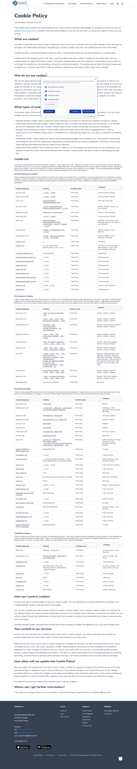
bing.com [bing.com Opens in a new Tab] (19, 577)
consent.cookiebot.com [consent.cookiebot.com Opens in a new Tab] (24, 253)
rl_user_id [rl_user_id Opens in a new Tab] (46, 363)
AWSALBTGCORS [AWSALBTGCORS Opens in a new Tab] (49, 556)
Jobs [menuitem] (62, 714)
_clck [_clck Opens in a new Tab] (44, 315)
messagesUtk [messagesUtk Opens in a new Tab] (48, 415)
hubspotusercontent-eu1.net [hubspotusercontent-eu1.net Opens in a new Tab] (26, 281)
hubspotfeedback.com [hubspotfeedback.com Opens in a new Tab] (24, 517)
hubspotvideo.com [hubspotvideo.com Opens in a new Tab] (22, 273)
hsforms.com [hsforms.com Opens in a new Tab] (20, 485)
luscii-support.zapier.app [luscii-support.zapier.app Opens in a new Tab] (25, 503)
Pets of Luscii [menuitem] (64, 717)
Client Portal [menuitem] (86, 720)
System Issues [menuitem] (87, 711)
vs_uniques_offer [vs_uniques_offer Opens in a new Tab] (49, 558)
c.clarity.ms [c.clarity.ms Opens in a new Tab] (20, 507)
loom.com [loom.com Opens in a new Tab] (19, 477)
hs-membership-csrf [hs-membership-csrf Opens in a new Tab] (56, 230)
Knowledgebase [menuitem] (87, 714)
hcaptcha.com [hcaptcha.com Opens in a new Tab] (21, 269)
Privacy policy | (64, 755)
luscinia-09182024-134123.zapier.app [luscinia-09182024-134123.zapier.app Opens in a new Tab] (23, 526)
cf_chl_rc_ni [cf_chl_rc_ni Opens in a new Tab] (55, 550)
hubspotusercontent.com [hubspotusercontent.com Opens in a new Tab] (25, 261)
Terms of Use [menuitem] (86, 725)
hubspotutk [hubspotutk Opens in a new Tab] (47, 404)
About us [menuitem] (63, 711)
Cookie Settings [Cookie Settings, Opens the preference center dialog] (50, 104)
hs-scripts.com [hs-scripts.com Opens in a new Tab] (21, 499)
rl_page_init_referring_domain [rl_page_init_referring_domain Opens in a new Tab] (53, 361)
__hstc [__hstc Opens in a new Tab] (56, 319)
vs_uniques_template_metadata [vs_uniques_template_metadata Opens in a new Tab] (54, 410)
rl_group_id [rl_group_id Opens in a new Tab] (47, 440)
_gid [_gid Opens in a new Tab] (52, 363)
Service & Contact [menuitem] (86, 4)
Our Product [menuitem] (72, 4)
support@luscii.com (20, 741)
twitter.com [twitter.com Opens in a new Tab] (20, 586)
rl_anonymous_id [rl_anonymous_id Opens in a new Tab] (49, 326)
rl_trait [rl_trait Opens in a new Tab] (51, 354)
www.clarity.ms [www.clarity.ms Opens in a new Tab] (21, 473)
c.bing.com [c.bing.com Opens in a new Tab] (20, 590)
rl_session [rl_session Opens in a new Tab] (63, 224)
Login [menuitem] (111, 4)
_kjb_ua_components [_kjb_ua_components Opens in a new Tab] (57, 236)
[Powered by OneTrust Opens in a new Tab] (90, 117)
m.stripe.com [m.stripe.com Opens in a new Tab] (20, 242)
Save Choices (49, 111)
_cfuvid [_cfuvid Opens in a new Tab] (52, 193)
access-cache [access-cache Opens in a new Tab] (57, 212)
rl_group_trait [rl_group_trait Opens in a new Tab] (48, 366)
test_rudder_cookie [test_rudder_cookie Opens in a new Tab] (50, 441)
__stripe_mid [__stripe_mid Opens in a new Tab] (47, 408)
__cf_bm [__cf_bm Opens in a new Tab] (46, 193)
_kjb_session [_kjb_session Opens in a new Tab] (67, 408)
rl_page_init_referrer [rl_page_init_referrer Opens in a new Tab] (50, 328)
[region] (69, 97)
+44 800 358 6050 (25, 733)
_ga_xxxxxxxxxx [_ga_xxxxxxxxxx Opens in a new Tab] (48, 330)
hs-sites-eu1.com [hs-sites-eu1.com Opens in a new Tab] (22, 513)
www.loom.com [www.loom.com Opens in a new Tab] (21, 459)
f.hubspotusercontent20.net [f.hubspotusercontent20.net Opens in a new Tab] (26, 257)
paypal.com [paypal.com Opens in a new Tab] (20, 246)
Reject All (75, 111)
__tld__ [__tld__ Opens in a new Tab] (67, 445)
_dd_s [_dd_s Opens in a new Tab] (53, 325)
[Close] (95, 79)
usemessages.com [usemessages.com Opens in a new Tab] (22, 489)
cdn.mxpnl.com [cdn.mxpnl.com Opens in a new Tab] (21, 382)
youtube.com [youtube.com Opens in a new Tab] (20, 566)
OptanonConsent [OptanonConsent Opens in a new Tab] (49, 201)
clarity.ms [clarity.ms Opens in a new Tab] (19, 481)
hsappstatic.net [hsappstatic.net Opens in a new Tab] (21, 521)
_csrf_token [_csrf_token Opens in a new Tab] (54, 238)
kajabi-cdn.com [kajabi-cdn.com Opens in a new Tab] (21, 265)
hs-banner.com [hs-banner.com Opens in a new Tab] (21, 581)
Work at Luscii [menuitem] (101, 4)
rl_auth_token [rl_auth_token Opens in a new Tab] (48, 224)
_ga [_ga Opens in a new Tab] (59, 328)
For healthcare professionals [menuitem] (53, 4)
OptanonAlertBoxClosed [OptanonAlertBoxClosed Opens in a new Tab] (51, 202)
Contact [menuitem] (84, 723)
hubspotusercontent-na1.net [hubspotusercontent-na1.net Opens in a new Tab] (26, 277)
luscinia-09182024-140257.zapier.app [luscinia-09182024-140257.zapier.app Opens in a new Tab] (23, 450)
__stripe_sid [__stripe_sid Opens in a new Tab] (57, 408)
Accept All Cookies (88, 111)
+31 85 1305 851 (24, 730)
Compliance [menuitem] (108, 714)
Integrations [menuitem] (86, 717)
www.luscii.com (28, 31)
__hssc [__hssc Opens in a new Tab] (45, 319)
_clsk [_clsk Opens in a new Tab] (45, 313)
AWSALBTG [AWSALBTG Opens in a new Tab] (61, 556)
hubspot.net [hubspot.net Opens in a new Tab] (20, 289)
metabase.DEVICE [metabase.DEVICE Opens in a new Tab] (49, 436)
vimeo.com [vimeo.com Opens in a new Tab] (20, 465)
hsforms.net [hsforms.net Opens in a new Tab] (20, 469)
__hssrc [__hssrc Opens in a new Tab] (62, 321)
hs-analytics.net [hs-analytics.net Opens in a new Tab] (21, 455)
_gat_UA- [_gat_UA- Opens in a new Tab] (46, 550)
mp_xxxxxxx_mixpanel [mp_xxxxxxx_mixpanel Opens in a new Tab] (56, 313)
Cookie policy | (52, 755)
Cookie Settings (38, 755)
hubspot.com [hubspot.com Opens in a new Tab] (20, 285)
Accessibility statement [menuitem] (111, 711)
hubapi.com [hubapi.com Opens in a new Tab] (20, 573)
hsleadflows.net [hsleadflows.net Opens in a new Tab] (21, 562)
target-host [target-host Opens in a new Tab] (47, 212)
